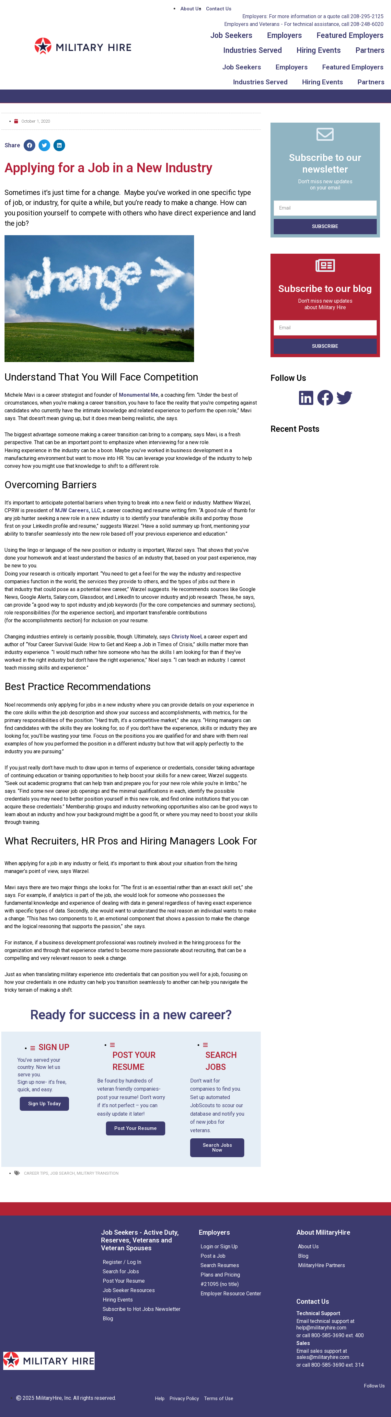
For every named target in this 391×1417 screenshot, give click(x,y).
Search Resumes (220, 1265)
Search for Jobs (121, 1271)
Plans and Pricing (220, 1275)
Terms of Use (218, 1398)
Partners (370, 50)
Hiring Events (318, 50)
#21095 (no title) (220, 1284)
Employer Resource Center (231, 1293)
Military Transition (98, 1173)
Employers (284, 35)
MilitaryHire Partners (321, 1265)
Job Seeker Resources (129, 1290)
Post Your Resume (124, 1281)
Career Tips (36, 1173)
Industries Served (252, 50)
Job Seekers (231, 35)
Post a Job (213, 1256)
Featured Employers (350, 35)
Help (160, 1398)
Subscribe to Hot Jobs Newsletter (141, 1309)
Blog (108, 1318)
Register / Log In (122, 1262)
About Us (308, 1246)
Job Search (62, 1173)
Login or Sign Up (219, 1246)
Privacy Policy (184, 1398)
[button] (44, 1104)
